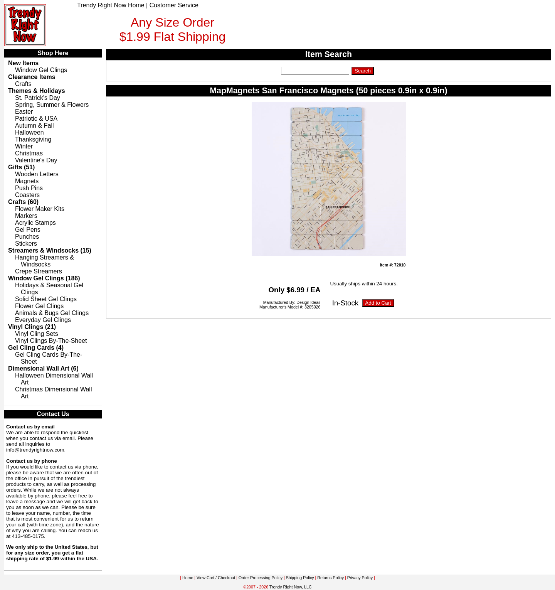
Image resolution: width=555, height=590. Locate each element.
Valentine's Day (36, 160)
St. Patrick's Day (37, 97)
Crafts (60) (23, 202)
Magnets (27, 181)
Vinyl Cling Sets (36, 333)
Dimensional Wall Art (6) (43, 368)
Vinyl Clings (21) (32, 327)
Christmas (29, 153)
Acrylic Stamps (35, 222)
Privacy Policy (360, 577)
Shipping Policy (300, 577)
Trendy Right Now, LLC (290, 587)
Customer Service (174, 5)
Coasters (27, 195)
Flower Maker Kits (39, 209)
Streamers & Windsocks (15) (49, 250)
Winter (24, 146)
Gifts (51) (21, 167)
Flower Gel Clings (39, 306)
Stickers (26, 243)
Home (187, 577)
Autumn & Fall (34, 125)
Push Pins (29, 188)
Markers (26, 215)
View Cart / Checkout (216, 577)
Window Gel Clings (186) (44, 278)
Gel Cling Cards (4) (36, 347)
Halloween (29, 132)
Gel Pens (27, 229)
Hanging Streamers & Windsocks (44, 261)
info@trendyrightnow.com (35, 450)
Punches (27, 236)
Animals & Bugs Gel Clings (52, 313)
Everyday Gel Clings (43, 320)
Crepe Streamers (38, 271)
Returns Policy (330, 577)
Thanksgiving (33, 139)
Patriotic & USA (36, 118)
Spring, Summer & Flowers (52, 104)
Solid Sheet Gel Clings (46, 299)
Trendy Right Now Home (111, 5)
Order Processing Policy (261, 577)
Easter (24, 111)
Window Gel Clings (41, 70)
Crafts (23, 84)
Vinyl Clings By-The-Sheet (51, 340)
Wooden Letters (37, 174)
